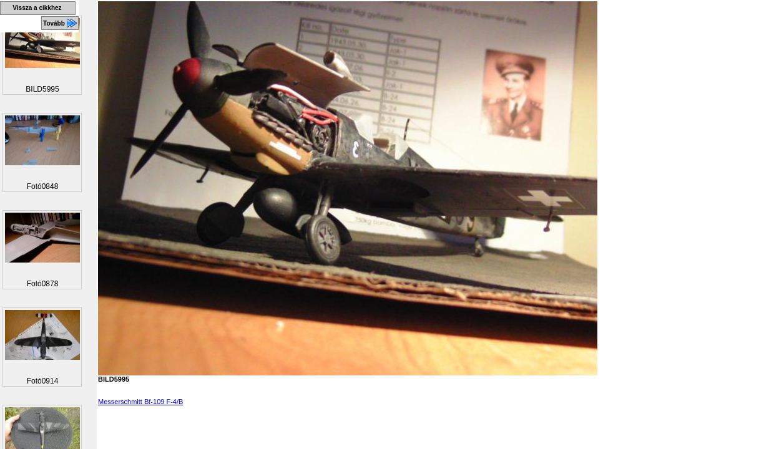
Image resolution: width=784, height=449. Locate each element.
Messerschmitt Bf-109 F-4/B (140, 401)
